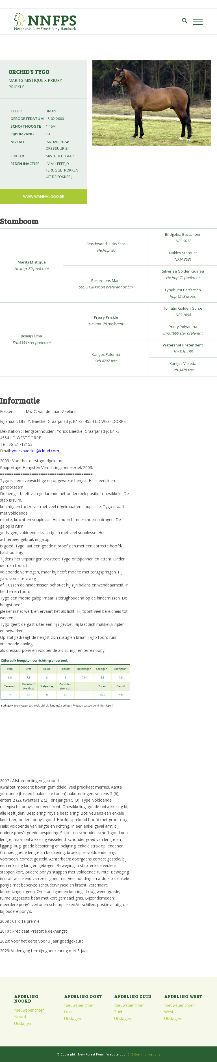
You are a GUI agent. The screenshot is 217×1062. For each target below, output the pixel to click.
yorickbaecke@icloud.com (35, 450)
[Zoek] (181, 21)
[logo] (45, 21)
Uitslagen (22, 1023)
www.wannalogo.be (43, 196)
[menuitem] (181, 21)
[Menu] (195, 21)
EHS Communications (144, 1054)
